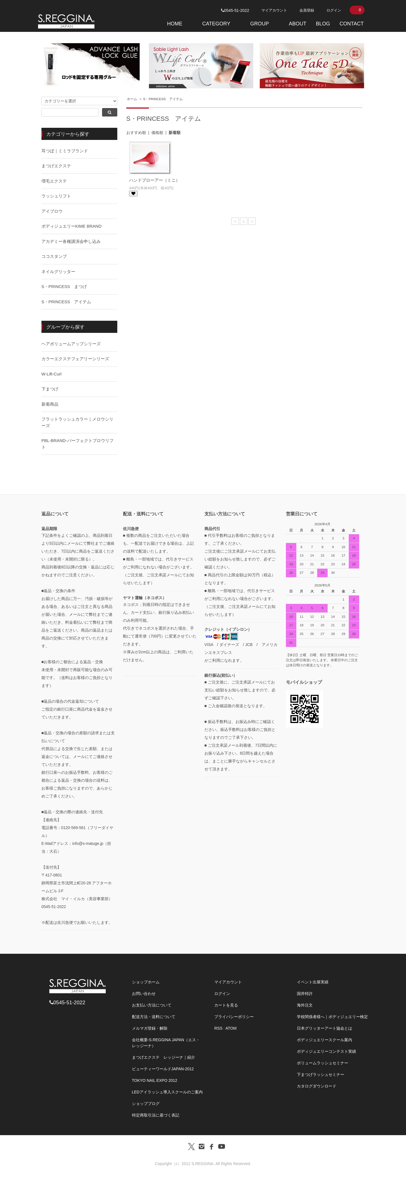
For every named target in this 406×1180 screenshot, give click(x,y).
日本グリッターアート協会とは (324, 1028)
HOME (174, 24)
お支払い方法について (151, 1005)
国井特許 (305, 993)
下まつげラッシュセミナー (320, 1074)
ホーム (132, 99)
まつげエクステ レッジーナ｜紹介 (163, 1057)
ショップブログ (146, 1103)
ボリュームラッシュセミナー (322, 1063)
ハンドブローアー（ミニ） (154, 180)
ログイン (333, 10)
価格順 (157, 132)
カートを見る (226, 1005)
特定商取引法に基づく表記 (155, 1115)
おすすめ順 (136, 132)
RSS (218, 1028)
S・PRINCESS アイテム (163, 99)
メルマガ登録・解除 (149, 1028)
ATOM (231, 1028)
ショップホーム (146, 982)
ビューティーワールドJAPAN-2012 (163, 1069)
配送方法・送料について (153, 1016)
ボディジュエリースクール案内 (324, 1040)
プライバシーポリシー (234, 1016)
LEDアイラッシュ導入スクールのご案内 (167, 1092)
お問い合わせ (144, 993)
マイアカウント (274, 10)
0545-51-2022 (235, 10)
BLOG (323, 24)
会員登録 (306, 10)
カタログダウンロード (316, 1086)
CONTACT (351, 24)
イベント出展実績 (312, 982)
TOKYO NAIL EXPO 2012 (154, 1080)
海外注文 (305, 1005)
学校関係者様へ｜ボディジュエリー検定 (332, 1016)
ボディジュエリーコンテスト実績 (326, 1051)
